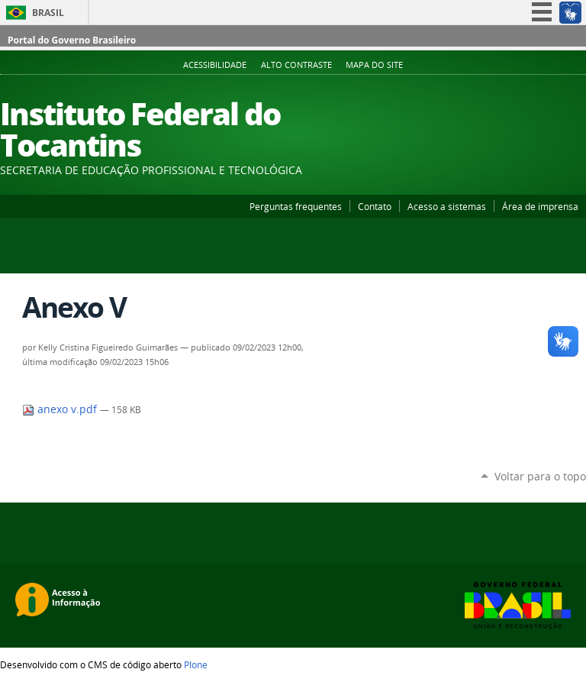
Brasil (48, 12)
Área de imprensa (540, 206)
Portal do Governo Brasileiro (72, 40)
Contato (374, 206)
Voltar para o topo (540, 476)
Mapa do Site (374, 65)
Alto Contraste (296, 65)
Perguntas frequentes (296, 206)
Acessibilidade (214, 65)
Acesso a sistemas (446, 206)
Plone (196, 664)
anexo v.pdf (61, 409)
